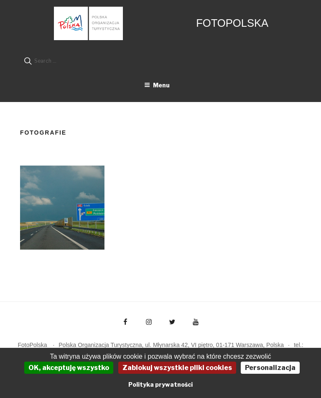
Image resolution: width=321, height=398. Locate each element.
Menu (157, 85)
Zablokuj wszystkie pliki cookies (177, 368)
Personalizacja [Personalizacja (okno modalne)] (270, 368)
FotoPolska (232, 23)
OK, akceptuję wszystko (68, 368)
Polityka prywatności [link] (160, 384)
